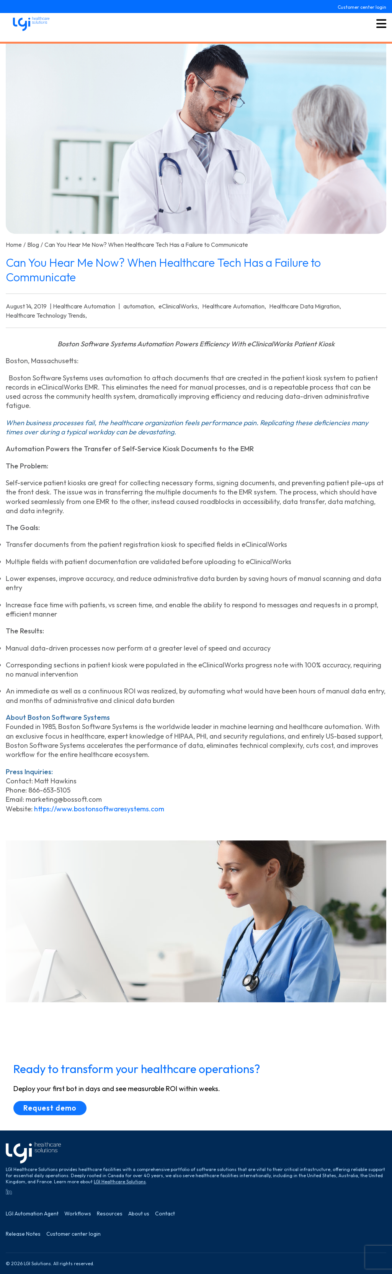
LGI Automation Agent (32, 1213)
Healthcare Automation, (234, 306)
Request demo (50, 1108)
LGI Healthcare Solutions (120, 1181)
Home (14, 244)
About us (138, 1213)
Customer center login (362, 7)
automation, (139, 306)
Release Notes (23, 1234)
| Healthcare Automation (82, 306)
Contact (165, 1213)
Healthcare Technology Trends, (46, 315)
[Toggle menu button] (381, 24)
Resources (109, 1213)
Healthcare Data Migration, (305, 306)
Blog (33, 244)
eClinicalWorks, (178, 306)
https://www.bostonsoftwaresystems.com (99, 808)
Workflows (77, 1213)
